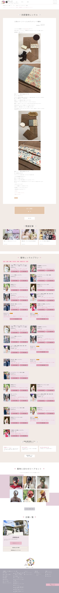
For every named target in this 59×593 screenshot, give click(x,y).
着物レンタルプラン (18, 194)
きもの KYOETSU (49, 573)
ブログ (36, 577)
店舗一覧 (36, 571)
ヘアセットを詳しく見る (29, 509)
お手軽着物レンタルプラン (18, 576)
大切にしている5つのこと (7, 583)
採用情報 (5, 578)
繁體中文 (28, 2)
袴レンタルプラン (17, 585)
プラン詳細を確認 (23, 271)
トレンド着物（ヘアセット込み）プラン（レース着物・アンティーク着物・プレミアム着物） (19, 574)
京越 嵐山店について (16, 543)
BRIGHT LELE (49, 576)
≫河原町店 (16, 190)
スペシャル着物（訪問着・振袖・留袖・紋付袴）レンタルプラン (19, 588)
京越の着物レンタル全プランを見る (29, 456)
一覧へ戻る (29, 218)
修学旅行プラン (17, 582)
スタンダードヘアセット (28, 573)
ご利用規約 (5, 576)
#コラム (16, 197)
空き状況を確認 (15, 271)
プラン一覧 (15, 571)
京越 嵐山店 (37, 573)
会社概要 (5, 573)
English (11, 2)
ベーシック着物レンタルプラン (19, 578)
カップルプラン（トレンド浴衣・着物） (19, 580)
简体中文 (22, 2)
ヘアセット (26, 571)
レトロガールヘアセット (28, 574)
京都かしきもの (49, 574)
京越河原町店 (27, 28)
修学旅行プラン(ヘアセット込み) (19, 584)
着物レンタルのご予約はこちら (52, 584)
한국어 (17, 2)
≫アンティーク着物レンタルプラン (20, 192)
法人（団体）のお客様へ (7, 574)
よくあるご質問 (6, 581)
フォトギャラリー (37, 575)
